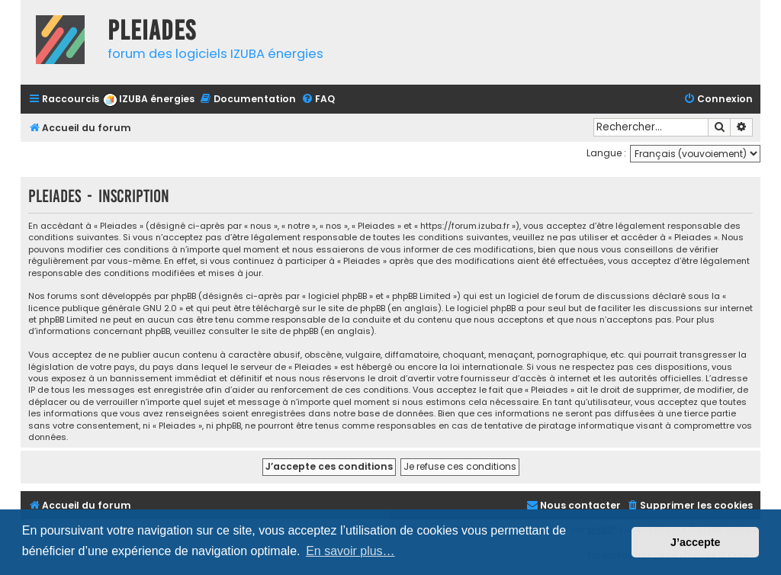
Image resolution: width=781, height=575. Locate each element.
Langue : (606, 152)
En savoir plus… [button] (350, 550)
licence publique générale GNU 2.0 (102, 308)
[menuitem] (148, 99)
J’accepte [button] (695, 542)
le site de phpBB (351, 308)
